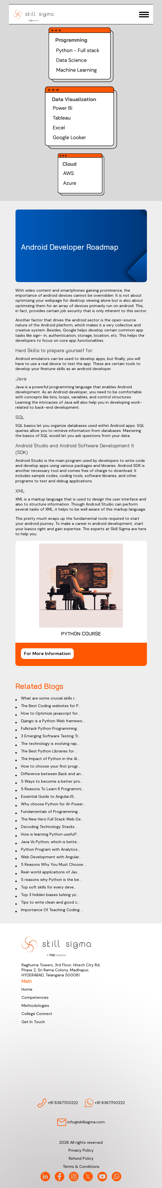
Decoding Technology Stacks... (49, 826)
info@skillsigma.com (81, 1122)
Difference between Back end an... (52, 773)
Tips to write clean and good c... (50, 902)
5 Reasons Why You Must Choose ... (54, 864)
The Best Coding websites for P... (51, 705)
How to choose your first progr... (50, 766)
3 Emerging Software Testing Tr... (50, 735)
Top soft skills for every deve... (48, 887)
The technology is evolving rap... (50, 743)
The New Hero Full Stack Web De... (52, 819)
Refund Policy (81, 1158)
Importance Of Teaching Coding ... (52, 909)
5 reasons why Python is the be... (51, 879)
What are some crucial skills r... (49, 698)
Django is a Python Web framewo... (53, 720)
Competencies (35, 997)
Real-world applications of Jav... (50, 871)
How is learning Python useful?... (50, 834)
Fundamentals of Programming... (50, 811)
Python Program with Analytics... (50, 849)
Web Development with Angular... (51, 856)
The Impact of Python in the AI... (50, 758)
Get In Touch (33, 1021)
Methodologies (35, 1005)
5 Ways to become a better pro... (52, 781)
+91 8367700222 (57, 1102)
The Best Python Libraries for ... (49, 751)
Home (27, 989)
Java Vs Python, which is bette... (50, 841)
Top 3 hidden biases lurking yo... (50, 894)
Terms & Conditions (81, 1166)
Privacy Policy (81, 1150)
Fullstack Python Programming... (50, 728)
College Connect (37, 1013)
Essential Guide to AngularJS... (48, 796)
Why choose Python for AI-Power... (53, 803)
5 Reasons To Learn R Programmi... (52, 788)
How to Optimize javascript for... (50, 713)
